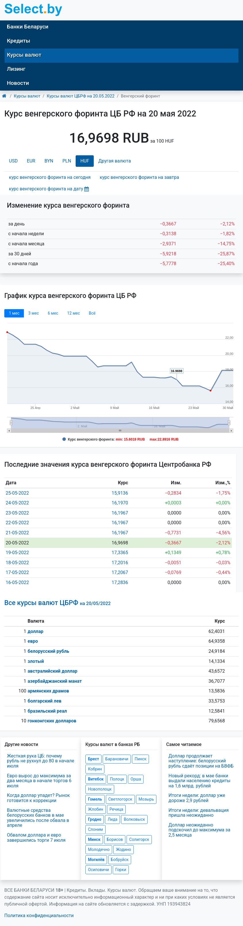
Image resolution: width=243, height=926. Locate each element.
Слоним (95, 829)
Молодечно (99, 849)
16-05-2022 (17, 582)
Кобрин (95, 769)
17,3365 (120, 552)
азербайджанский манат (55, 681)
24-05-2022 (17, 503)
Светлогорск (120, 799)
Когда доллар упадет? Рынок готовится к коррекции (38, 798)
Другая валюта (114, 161)
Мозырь (146, 799)
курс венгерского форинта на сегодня (50, 177)
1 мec (14, 313)
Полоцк (117, 779)
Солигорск (139, 839)
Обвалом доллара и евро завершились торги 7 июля (36, 837)
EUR (31, 161)
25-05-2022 (17, 493)
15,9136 (120, 493)
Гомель (95, 799)
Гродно (94, 819)
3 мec (33, 313)
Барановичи (116, 759)
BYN (49, 161)
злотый (36, 661)
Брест (93, 759)
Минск (94, 839)
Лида (112, 819)
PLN (66, 161)
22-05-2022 (17, 522)
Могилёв (96, 859)
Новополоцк (100, 789)
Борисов (115, 839)
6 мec (53, 313)
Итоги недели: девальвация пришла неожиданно (199, 813)
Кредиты (18, 40)
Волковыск (134, 819)
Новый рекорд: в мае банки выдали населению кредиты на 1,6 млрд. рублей (200, 781)
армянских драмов (48, 691)
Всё (92, 313)
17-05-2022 (17, 572)
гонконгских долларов (52, 721)
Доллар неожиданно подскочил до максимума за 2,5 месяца (199, 830)
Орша (136, 779)
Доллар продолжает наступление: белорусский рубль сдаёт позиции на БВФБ (201, 761)
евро (33, 641)
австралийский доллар (52, 671)
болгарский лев (45, 701)
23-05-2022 (17, 513)
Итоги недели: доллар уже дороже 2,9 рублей (197, 798)
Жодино (123, 849)
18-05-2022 (17, 562)
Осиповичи (98, 869)
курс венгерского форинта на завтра (139, 177)
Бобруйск (120, 859)
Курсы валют (24, 54)
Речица (116, 809)
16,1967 (120, 513)
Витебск (96, 779)
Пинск (140, 759)
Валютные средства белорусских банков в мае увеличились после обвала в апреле (38, 818)
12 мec (73, 313)
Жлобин (95, 809)
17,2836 (120, 582)
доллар (35, 631)
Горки (120, 869)
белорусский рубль (48, 651)
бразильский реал (47, 711)
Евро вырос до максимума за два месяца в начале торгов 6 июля (39, 781)
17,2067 (120, 572)
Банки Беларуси (27, 26)
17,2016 (120, 562)
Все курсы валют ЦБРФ (57, 603)
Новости (18, 83)
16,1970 (120, 503)
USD (13, 161)
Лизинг (16, 69)
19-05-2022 (17, 552)
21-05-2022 (17, 532)
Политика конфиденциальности (39, 915)
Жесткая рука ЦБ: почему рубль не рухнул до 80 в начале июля (40, 761)
